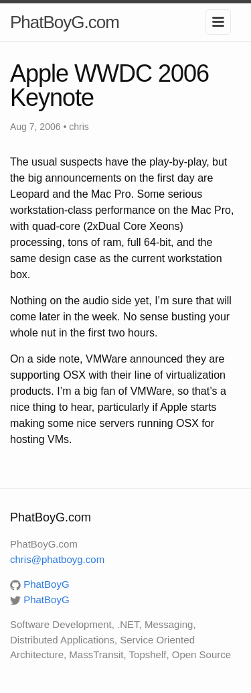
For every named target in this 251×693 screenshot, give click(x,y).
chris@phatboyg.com (57, 559)
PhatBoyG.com (64, 22)
